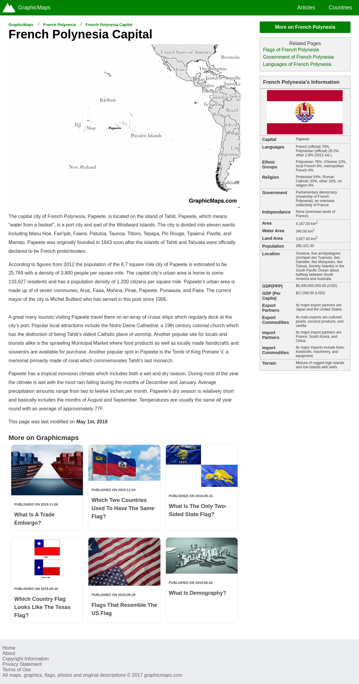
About (8, 653)
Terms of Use (16, 669)
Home (8, 647)
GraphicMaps (20, 24)
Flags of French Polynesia (291, 49)
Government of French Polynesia (298, 57)
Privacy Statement (22, 664)
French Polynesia (59, 24)
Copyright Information (25, 658)
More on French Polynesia (305, 27)
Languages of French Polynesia (297, 64)
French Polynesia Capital (109, 24)
